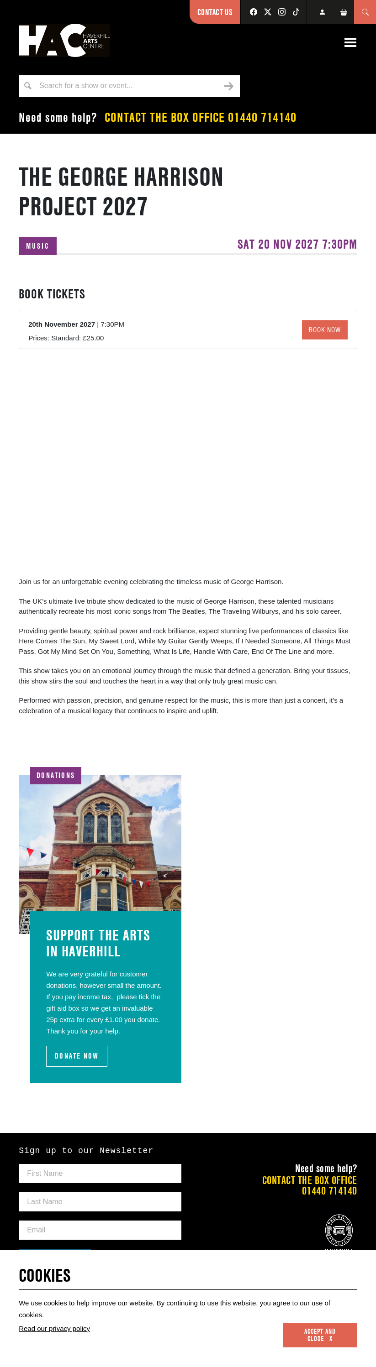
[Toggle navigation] (350, 42)
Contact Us (214, 12)
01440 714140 (262, 117)
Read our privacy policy (54, 1328)
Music (37, 246)
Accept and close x (320, 1335)
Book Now (325, 329)
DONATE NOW (77, 1056)
